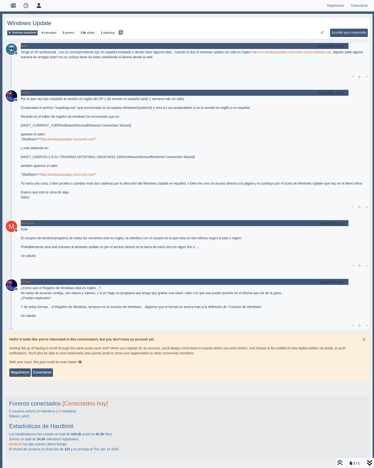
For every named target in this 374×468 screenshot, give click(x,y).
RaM (24, 46)
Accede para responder (349, 32)
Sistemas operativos (22, 32)
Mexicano (27, 223)
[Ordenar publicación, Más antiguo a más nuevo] (322, 32)
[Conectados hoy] (85, 403)
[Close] (363, 339)
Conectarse (42, 372)
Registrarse (20, 372)
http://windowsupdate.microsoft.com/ (67, 139)
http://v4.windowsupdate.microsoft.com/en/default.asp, (292, 52)
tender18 (15, 444)
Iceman (26, 92)
